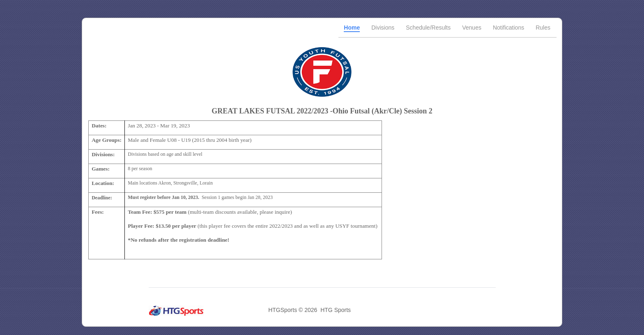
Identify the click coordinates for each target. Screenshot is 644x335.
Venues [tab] (471, 27)
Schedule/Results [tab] (428, 27)
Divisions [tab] (382, 27)
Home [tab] (352, 27)
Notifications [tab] (508, 27)
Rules (543, 27)
